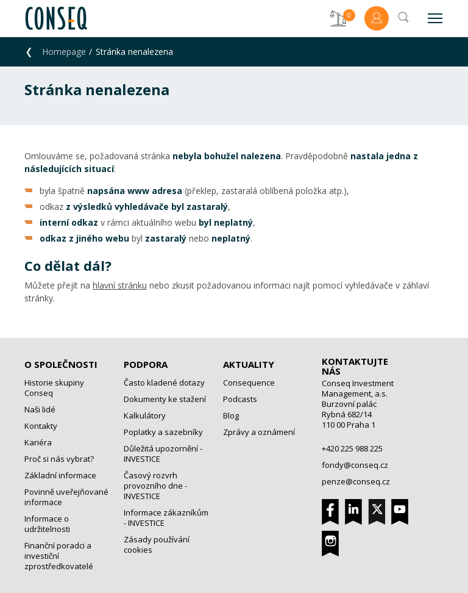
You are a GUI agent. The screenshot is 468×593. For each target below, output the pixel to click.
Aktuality (248, 364)
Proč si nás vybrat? (59, 458)
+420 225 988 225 (352, 448)
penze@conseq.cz (356, 481)
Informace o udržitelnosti (47, 523)
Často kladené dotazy (164, 382)
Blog (231, 415)
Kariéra (38, 442)
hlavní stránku (120, 285)
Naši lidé (39, 409)
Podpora (146, 364)
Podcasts (240, 399)
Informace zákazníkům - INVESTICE (166, 517)
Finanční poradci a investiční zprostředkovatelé (58, 556)
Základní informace (60, 475)
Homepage (64, 51)
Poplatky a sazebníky (163, 431)
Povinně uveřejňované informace (66, 497)
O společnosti (61, 364)
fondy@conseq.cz (355, 464)
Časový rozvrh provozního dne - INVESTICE (155, 485)
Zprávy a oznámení (259, 431)
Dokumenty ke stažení (165, 399)
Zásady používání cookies (157, 544)
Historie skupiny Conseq (54, 387)
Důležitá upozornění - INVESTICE (163, 453)
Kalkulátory (145, 415)
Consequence (249, 382)
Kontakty (40, 425)
